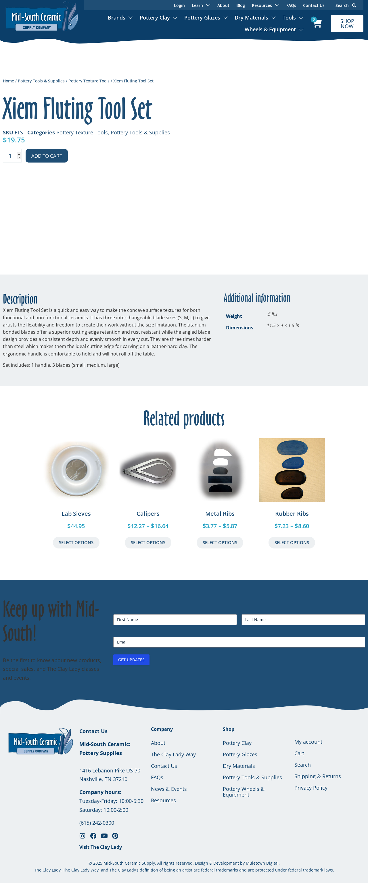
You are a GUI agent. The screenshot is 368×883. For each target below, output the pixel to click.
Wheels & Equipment (270, 29)
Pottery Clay (155, 17)
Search (346, 5)
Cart (299, 753)
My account (308, 741)
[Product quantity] (12, 156)
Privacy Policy (310, 787)
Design (201, 863)
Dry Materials (251, 17)
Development (226, 863)
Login (179, 5)
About (223, 5)
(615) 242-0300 (96, 822)
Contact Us (314, 5)
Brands (116, 17)
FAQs (291, 5)
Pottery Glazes (202, 17)
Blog (240, 5)
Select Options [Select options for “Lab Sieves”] (76, 542)
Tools (289, 17)
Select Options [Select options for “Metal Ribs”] (220, 542)
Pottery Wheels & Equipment (243, 791)
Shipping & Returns (317, 776)
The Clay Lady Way (173, 754)
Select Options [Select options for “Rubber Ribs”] (292, 542)
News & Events (169, 788)
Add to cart (46, 155)
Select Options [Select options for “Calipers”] (148, 542)
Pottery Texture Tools (89, 81)
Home (8, 81)
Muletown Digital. (262, 863)
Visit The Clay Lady (100, 847)
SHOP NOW (347, 24)
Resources (163, 800)
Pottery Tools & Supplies (41, 81)
